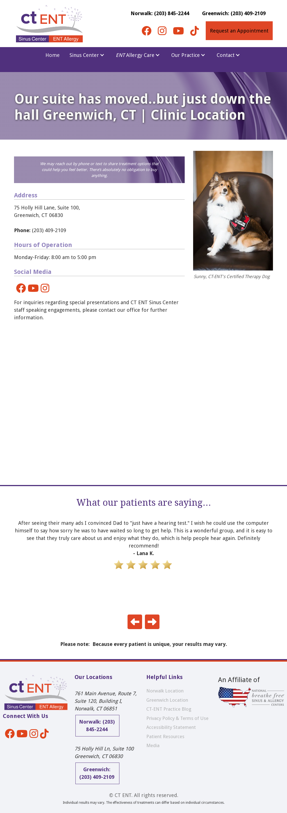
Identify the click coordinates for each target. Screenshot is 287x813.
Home (52, 55)
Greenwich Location (167, 700)
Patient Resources (165, 736)
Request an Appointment (239, 31)
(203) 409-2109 (40, 230)
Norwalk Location (165, 691)
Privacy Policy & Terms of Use (177, 718)
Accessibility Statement (171, 727)
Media (152, 745)
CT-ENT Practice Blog (168, 709)
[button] (87, 55)
